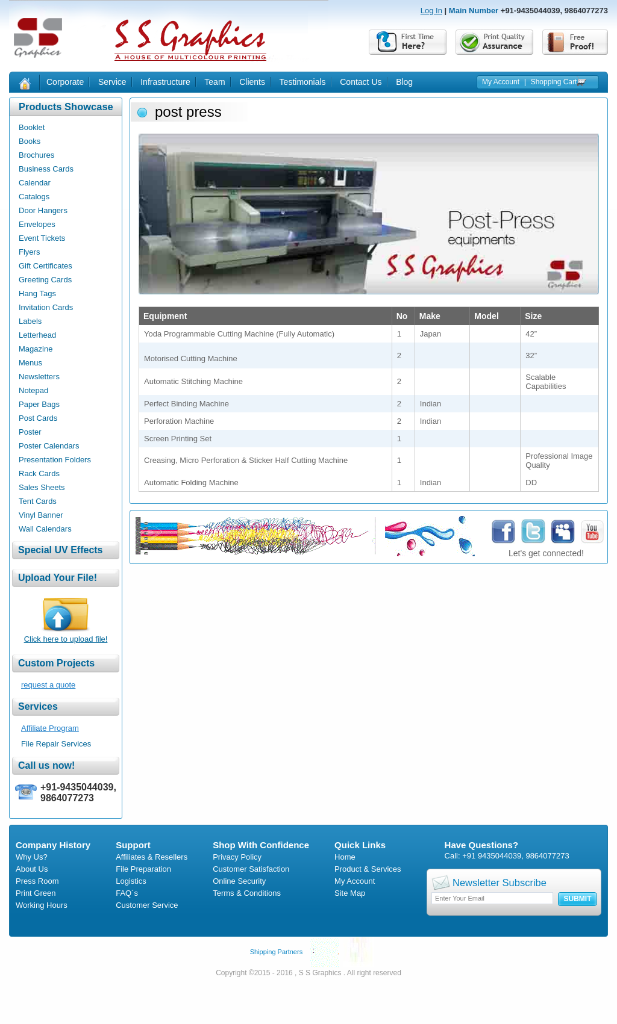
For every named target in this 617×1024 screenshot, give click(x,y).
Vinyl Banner (41, 515)
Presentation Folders (55, 459)
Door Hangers (43, 210)
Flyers (29, 251)
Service (112, 82)
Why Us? (32, 856)
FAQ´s (127, 893)
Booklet (32, 127)
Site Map (349, 893)
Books (29, 141)
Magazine (35, 348)
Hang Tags (37, 293)
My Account (500, 82)
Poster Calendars (49, 445)
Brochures (36, 155)
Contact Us (360, 82)
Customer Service (147, 905)
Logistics (131, 881)
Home (344, 856)
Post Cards (38, 418)
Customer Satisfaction (251, 869)
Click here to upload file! (66, 639)
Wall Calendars (45, 528)
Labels (30, 321)
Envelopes (37, 224)
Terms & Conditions (247, 893)
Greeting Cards (45, 279)
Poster (30, 431)
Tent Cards (38, 501)
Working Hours (41, 905)
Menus (30, 362)
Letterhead (37, 335)
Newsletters (39, 376)
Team (214, 82)
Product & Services (367, 869)
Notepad (33, 390)
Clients (252, 82)
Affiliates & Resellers (151, 856)
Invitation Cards (46, 307)
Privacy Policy (237, 856)
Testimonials (303, 82)
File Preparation (143, 869)
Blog (404, 82)
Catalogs (34, 196)
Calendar (35, 182)
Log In (431, 10)
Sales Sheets (42, 487)
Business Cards (46, 168)
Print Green (35, 893)
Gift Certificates (45, 265)
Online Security (239, 881)
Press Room (37, 881)
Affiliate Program (50, 728)
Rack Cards (39, 473)
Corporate (65, 82)
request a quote (48, 684)
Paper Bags (39, 404)
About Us (32, 869)
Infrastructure (165, 82)
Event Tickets (42, 238)
